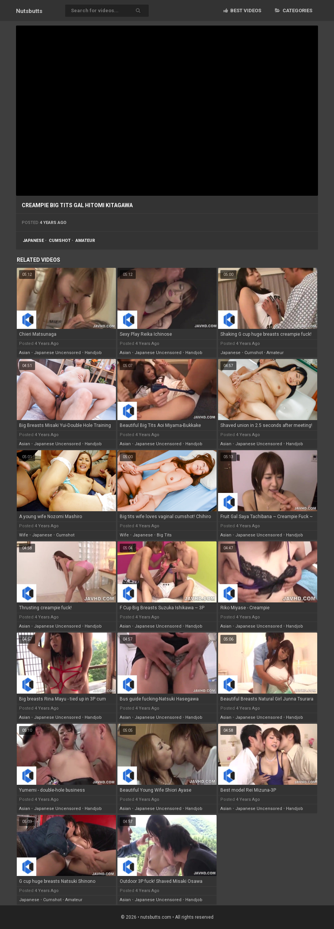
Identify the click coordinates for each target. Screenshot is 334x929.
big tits (164, 535)
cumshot (60, 240)
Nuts (29, 11)
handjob (93, 352)
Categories (293, 10)
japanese (33, 240)
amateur (85, 240)
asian (24, 352)
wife (23, 535)
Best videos (242, 10)
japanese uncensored (57, 352)
